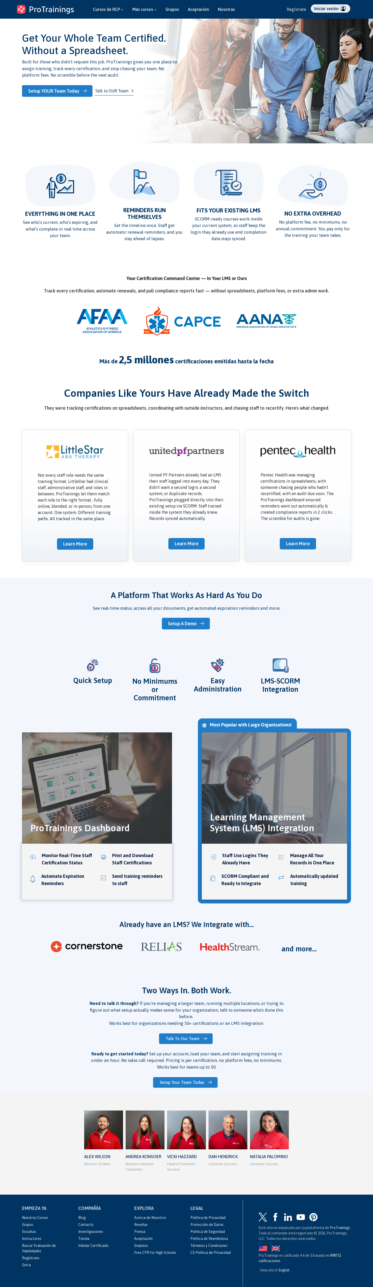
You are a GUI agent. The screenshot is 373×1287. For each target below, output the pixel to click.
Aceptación (198, 9)
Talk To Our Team (183, 1037)
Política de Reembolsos (209, 1237)
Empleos (141, 1244)
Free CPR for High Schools (155, 1251)
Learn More (75, 543)
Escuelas (29, 1230)
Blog (82, 1216)
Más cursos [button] (144, 9)
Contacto (86, 1223)
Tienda (83, 1237)
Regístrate (296, 9)
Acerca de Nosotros (150, 1216)
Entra (26, 1263)
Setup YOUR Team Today (55, 90)
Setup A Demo (183, 623)
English (284, 1269)
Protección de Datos (207, 1223)
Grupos (172, 9)
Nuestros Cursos (35, 1216)
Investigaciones (90, 1230)
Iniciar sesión (330, 8)
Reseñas (141, 1223)
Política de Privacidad (208, 1216)
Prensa (139, 1230)
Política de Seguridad (207, 1230)
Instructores (31, 1237)
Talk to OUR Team (113, 90)
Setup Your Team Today (183, 1081)
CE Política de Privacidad (210, 1251)
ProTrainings (340, 1226)
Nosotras (226, 9)
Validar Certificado (93, 1244)
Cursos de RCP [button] (108, 9)
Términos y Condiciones (208, 1244)
